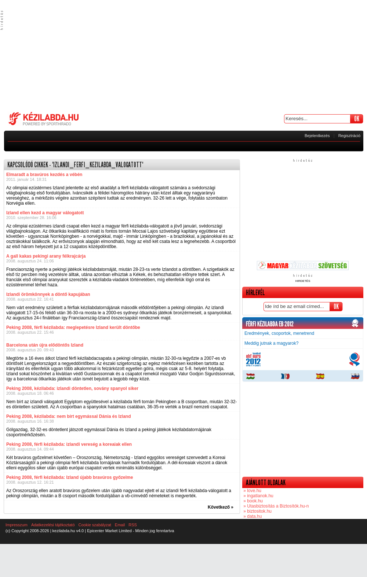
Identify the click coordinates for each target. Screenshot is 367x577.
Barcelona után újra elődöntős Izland (44, 345)
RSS (132, 525)
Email (120, 525)
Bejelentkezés (317, 135)
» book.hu (252, 500)
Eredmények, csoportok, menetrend (279, 333)
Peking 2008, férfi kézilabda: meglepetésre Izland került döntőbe (73, 327)
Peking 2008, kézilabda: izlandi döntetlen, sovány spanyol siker (72, 388)
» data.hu (252, 516)
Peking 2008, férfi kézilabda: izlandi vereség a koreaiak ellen (69, 444)
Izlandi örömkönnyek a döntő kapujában (48, 294)
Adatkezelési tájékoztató (53, 525)
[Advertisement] (183, 55)
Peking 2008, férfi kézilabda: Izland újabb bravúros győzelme (69, 477)
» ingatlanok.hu (257, 495)
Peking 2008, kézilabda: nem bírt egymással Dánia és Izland (68, 416)
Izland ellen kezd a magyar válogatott (45, 212)
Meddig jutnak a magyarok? (271, 343)
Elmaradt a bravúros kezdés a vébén (44, 174)
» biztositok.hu (257, 511)
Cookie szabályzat (95, 525)
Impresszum (17, 525)
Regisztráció (349, 135)
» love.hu (251, 490)
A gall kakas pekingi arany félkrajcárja (46, 256)
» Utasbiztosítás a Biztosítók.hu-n (275, 506)
